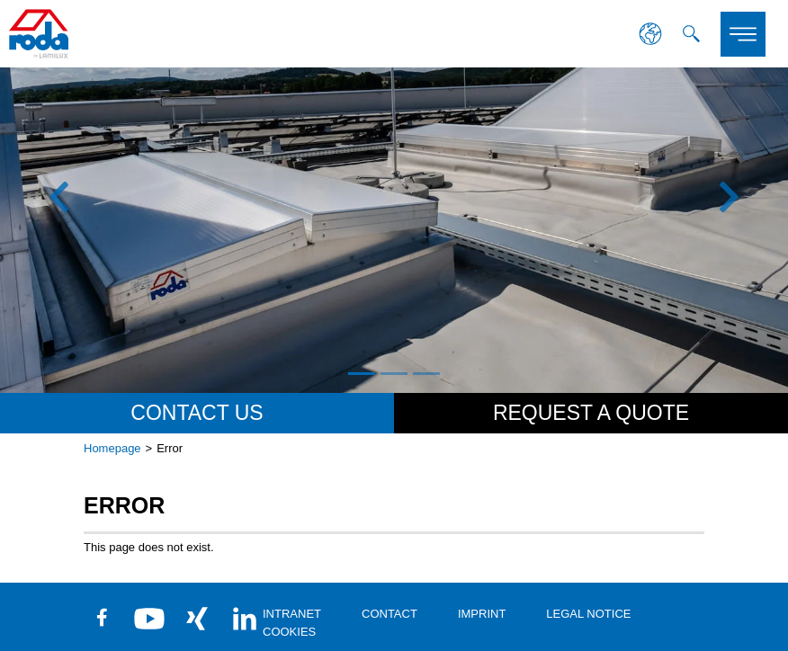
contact (389, 613)
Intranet (292, 613)
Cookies (289, 631)
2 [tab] (394, 373)
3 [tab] (426, 373)
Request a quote (591, 412)
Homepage (112, 448)
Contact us (196, 412)
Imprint (482, 613)
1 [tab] (361, 373)
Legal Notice (588, 613)
